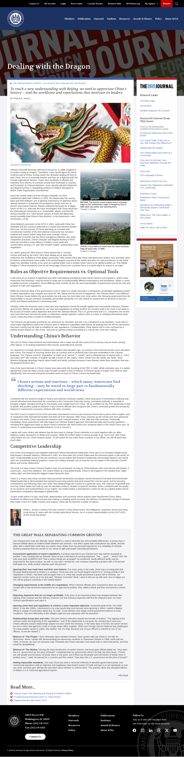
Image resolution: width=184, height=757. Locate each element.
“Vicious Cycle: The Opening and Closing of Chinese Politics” (43, 693)
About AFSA (171, 19)
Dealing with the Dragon (73, 84)
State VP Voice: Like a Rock (153, 228)
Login (63, 3)
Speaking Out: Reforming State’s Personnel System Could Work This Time (155, 208)
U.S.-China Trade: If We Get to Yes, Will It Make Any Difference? (156, 141)
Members (69, 19)
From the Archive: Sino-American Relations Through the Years (155, 163)
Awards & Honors (142, 19)
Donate (166, 3)
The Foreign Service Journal (27, 84)
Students (111, 19)
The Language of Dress (151, 175)
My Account (49, 3)
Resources (124, 19)
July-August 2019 (51, 84)
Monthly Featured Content (154, 111)
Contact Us (34, 3)
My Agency (150, 3)
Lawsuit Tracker (95, 3)
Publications (84, 19)
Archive (146, 106)
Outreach (99, 19)
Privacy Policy (67, 751)
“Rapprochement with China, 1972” (30, 700)
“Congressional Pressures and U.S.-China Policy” (37, 697)
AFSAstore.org (133, 3)
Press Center (77, 3)
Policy (158, 19)
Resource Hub (114, 3)
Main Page (147, 101)
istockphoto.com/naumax (20, 165)
